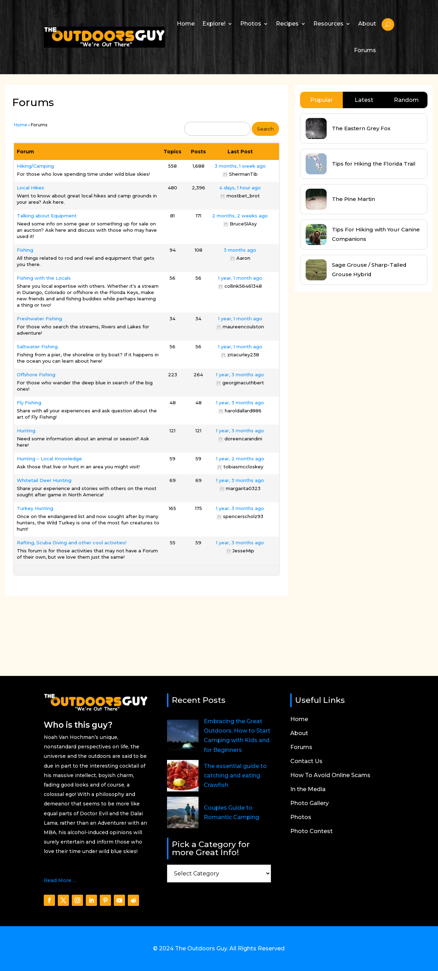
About (367, 23)
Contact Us (306, 761)
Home (186, 23)
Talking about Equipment (47, 215)
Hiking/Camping (35, 166)
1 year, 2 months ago (240, 458)
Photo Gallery (309, 803)
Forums (365, 50)
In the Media (308, 789)
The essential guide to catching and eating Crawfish (235, 775)
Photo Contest (311, 831)
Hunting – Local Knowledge (49, 458)
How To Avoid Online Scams (330, 775)
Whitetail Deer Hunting (44, 480)
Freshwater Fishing (39, 318)
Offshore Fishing (36, 374)
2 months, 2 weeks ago (240, 215)
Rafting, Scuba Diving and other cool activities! (71, 542)
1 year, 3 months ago (240, 374)
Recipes (287, 23)
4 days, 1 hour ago (240, 187)
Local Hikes (30, 187)
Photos (250, 23)
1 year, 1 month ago (240, 278)
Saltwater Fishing (37, 346)
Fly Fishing (29, 402)
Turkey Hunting (35, 508)
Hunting (26, 430)
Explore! (213, 23)
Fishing (25, 250)
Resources (328, 23)
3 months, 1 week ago (240, 166)
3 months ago (240, 250)
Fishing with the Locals (44, 278)
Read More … (60, 880)
